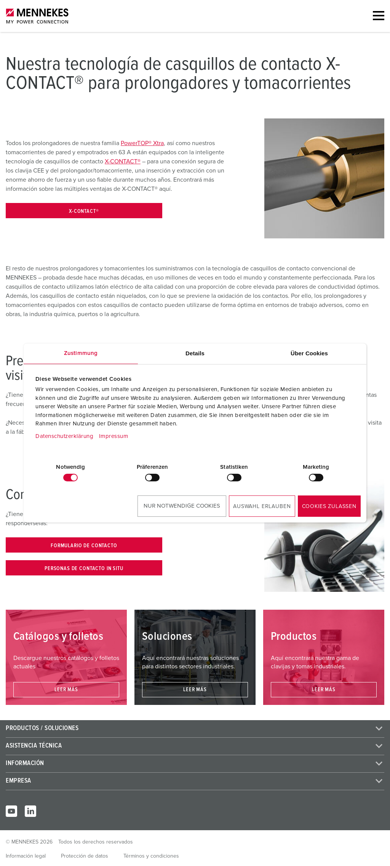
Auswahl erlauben (262, 506)
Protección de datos (84, 856)
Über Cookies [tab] (309, 353)
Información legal (26, 856)
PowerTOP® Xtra (142, 143)
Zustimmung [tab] (81, 353)
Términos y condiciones (151, 856)
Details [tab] (195, 353)
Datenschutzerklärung (64, 436)
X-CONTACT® (123, 161)
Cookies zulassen (329, 506)
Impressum (113, 436)
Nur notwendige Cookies (182, 506)
